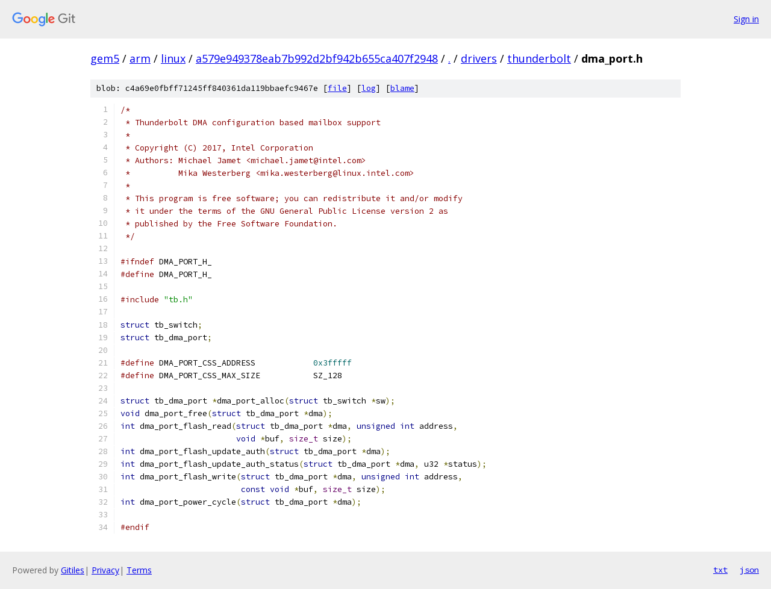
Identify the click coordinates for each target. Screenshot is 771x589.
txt (720, 569)
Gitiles (72, 570)
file (337, 88)
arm (140, 58)
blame (402, 88)
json (749, 569)
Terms (139, 570)
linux (173, 58)
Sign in (746, 19)
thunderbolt (539, 58)
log (368, 88)
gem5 (104, 58)
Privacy (105, 570)
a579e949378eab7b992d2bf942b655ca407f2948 (317, 58)
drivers (479, 58)
